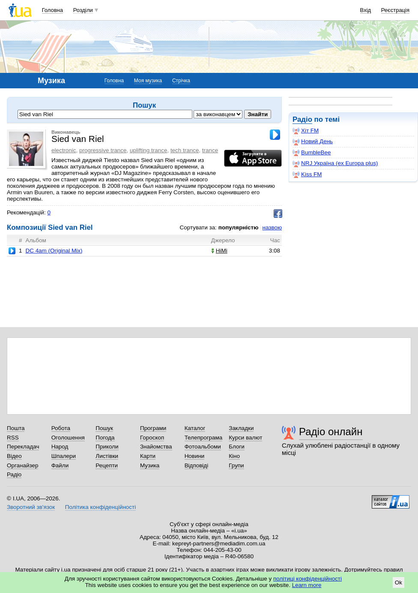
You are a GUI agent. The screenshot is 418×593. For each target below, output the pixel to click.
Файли (60, 465)
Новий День (313, 141)
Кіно (234, 456)
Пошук (104, 428)
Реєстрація (395, 10)
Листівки (107, 456)
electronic (63, 150)
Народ (60, 446)
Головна (52, 10)
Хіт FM (306, 130)
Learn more (307, 585)
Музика (149, 465)
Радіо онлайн (331, 431)
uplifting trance (148, 150)
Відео (14, 456)
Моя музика (148, 81)
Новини (195, 456)
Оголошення (68, 437)
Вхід (365, 10)
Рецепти (107, 465)
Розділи (83, 10)
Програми (153, 428)
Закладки (241, 428)
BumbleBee (312, 152)
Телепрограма (204, 437)
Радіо (302, 119)
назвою (272, 227)
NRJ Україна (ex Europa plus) (335, 163)
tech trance (184, 150)
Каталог (195, 428)
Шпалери (63, 456)
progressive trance (103, 150)
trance (210, 150)
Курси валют (245, 437)
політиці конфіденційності (307, 578)
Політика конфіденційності (100, 507)
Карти (147, 456)
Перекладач (23, 446)
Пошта (15, 428)
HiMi (219, 250)
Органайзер (22, 465)
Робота (60, 428)
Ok (398, 582)
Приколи (107, 446)
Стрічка (181, 81)
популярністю (238, 227)
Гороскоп (152, 437)
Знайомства (156, 446)
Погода (105, 437)
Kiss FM (307, 174)
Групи (236, 465)
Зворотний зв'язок (31, 507)
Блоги (237, 446)
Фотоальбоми (203, 446)
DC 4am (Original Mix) (53, 250)
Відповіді (197, 465)
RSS (13, 437)
